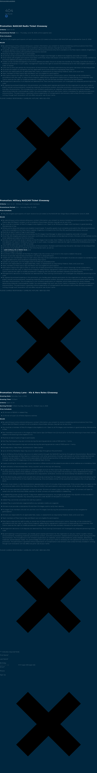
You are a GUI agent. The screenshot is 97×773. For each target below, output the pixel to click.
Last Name (4, 659)
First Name (4, 655)
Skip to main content (7, 1)
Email (2, 667)
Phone (2, 671)
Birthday (3, 663)
